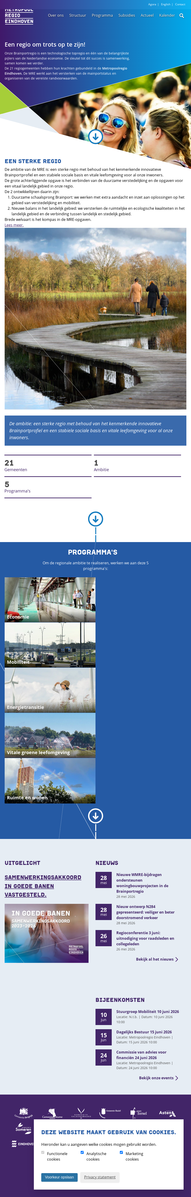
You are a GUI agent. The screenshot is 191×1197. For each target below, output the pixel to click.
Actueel (147, 22)
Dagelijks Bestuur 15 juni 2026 (144, 1032)
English (165, 4)
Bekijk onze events (156, 1077)
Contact (180, 4)
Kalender (167, 22)
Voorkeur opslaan (59, 1177)
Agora (152, 4)
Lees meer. (14, 225)
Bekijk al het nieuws (155, 959)
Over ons (56, 22)
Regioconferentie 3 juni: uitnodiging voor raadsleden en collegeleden (145, 938)
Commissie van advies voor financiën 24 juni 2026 (141, 1055)
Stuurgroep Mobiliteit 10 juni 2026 (147, 1011)
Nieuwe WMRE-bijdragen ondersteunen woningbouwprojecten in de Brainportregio (142, 883)
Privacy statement (100, 1177)
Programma (102, 22)
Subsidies (126, 22)
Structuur (77, 22)
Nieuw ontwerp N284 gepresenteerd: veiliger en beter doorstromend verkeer (145, 912)
